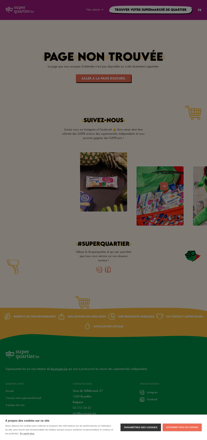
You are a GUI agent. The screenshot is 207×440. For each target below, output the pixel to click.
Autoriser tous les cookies (182, 427)
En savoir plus (27, 433)
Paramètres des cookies (140, 427)
